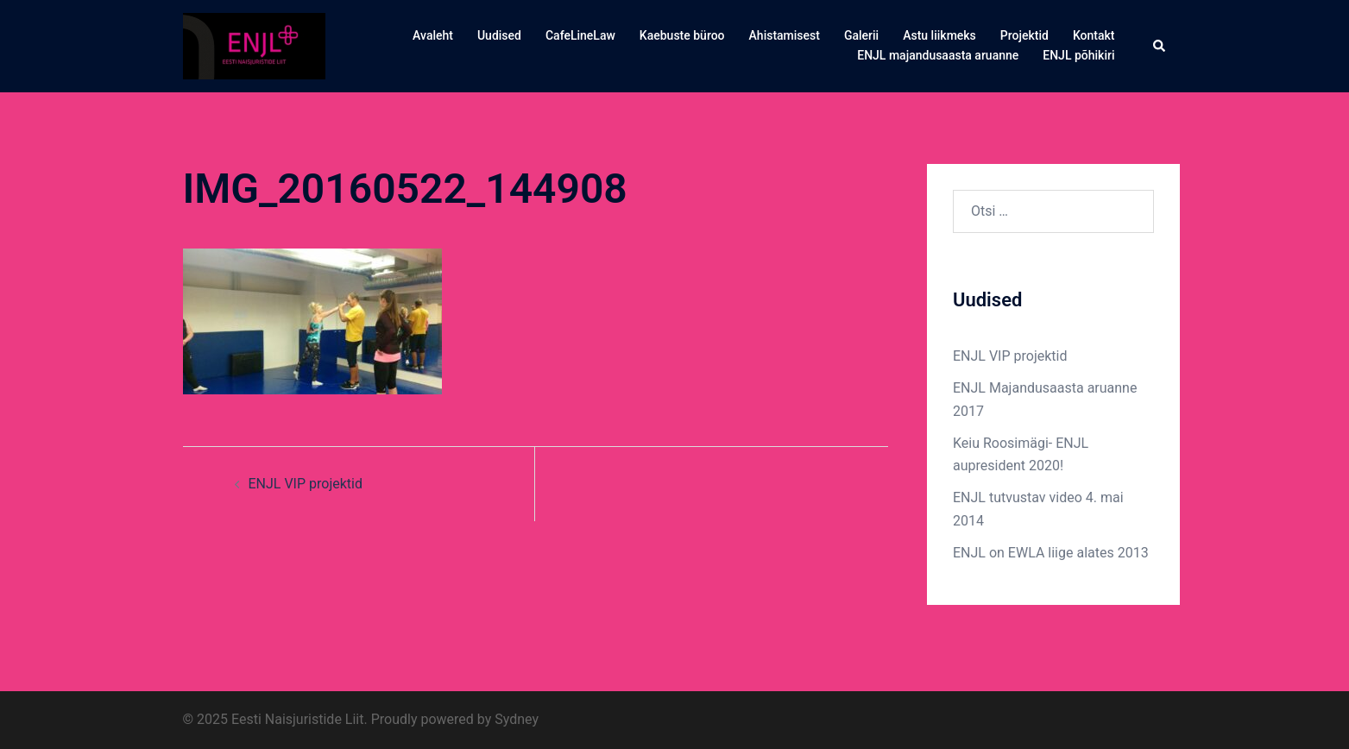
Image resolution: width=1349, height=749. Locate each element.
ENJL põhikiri (1078, 55)
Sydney (517, 719)
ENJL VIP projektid (305, 483)
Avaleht (433, 35)
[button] (1160, 46)
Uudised (499, 35)
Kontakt (1094, 35)
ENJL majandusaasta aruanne (937, 55)
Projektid (1024, 35)
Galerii (861, 35)
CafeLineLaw (580, 35)
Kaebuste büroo (682, 35)
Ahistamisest (784, 35)
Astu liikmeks (939, 35)
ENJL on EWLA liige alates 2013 (1051, 552)
